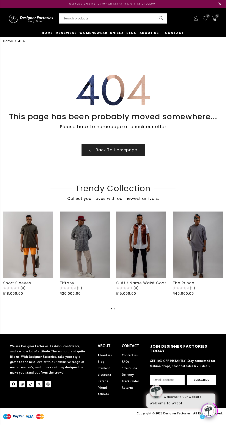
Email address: (167, 380)
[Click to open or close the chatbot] (208, 409)
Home (8, 41)
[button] (111, 308)
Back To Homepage (113, 150)
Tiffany (67, 283)
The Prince (183, 283)
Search (161, 18)
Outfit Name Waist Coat (141, 283)
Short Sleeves (17, 283)
